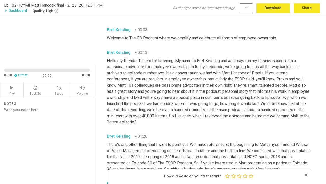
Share (307, 8)
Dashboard (15, 11)
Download (273, 8)
